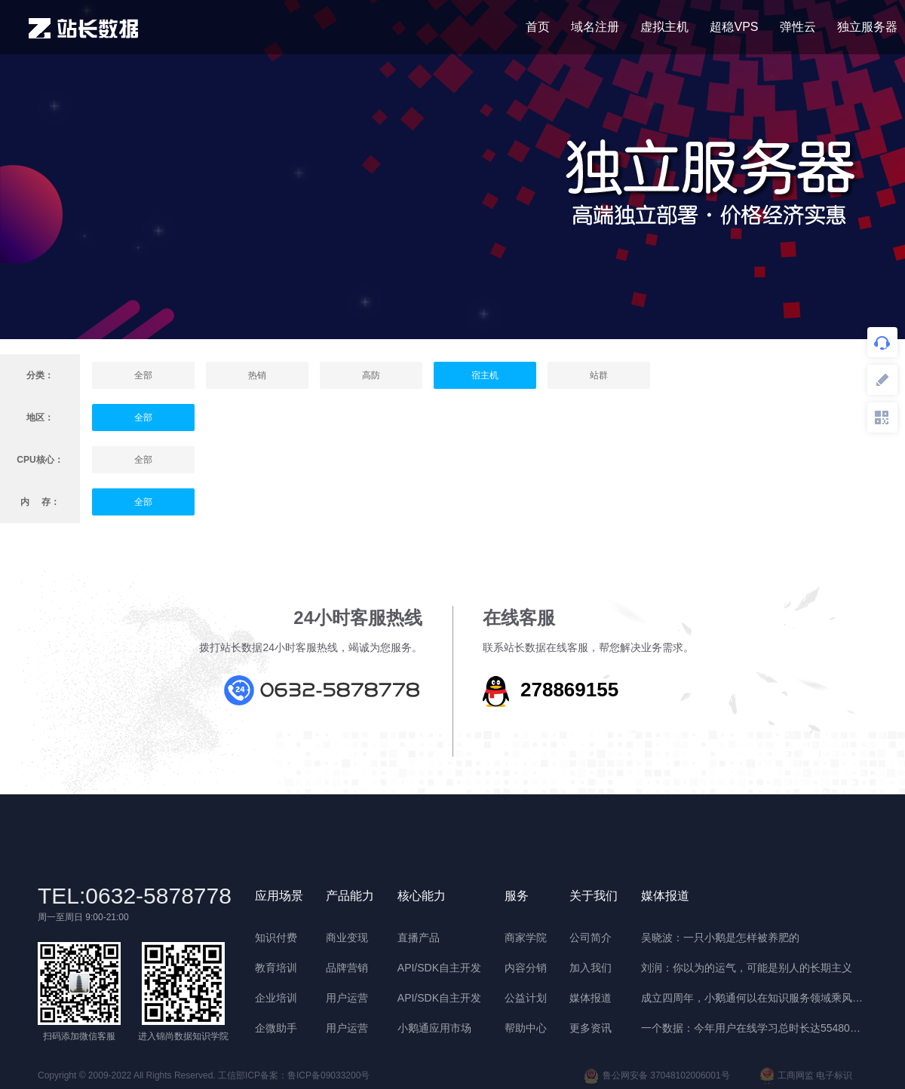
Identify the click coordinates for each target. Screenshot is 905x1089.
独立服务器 (867, 26)
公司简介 (590, 937)
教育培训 (276, 968)
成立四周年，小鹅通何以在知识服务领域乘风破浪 (754, 998)
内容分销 (526, 968)
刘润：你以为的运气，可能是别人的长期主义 (746, 968)
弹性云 (798, 26)
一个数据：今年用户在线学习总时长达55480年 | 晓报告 (754, 1028)
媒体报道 (590, 998)
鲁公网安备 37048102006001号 (657, 1076)
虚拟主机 (664, 26)
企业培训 (276, 998)
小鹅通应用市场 (434, 1028)
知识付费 (276, 937)
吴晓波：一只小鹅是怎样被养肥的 (720, 937)
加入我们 (590, 968)
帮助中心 (526, 1028)
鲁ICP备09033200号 (328, 1075)
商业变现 (347, 937)
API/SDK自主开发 (439, 968)
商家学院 (526, 937)
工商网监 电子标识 (806, 1076)
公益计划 (526, 998)
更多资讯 (590, 1028)
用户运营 (347, 998)
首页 (538, 26)
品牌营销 (347, 968)
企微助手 (276, 1028)
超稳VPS (734, 26)
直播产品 (418, 937)
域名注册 (595, 26)
